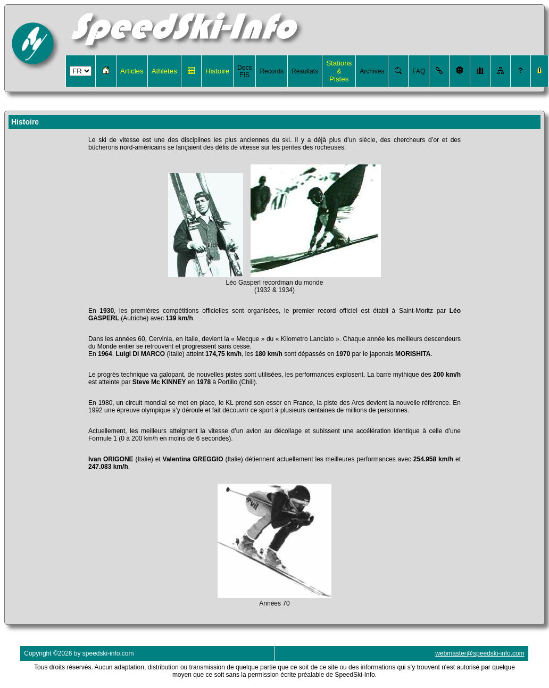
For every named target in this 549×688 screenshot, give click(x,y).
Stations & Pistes (339, 71)
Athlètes (164, 71)
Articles (132, 71)
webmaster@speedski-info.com (480, 653)
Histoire (217, 71)
